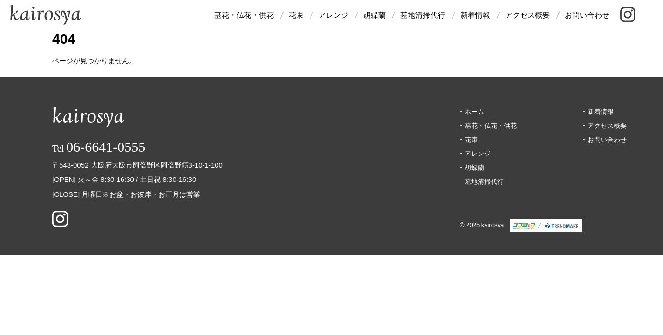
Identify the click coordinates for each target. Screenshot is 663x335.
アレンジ (333, 15)
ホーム (474, 111)
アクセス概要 (527, 15)
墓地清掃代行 (422, 15)
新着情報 (475, 15)
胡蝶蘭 (374, 15)
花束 (296, 15)
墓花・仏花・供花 (244, 15)
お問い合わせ (587, 15)
